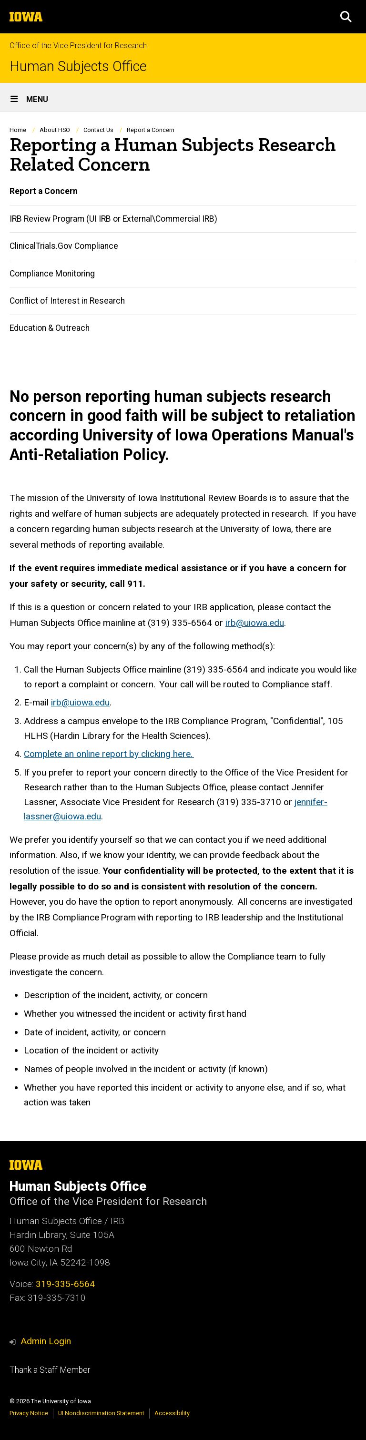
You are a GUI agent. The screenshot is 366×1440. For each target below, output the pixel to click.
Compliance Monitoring (52, 273)
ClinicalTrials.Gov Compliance (64, 246)
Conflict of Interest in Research (67, 301)
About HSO (55, 129)
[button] (346, 16)
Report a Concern (44, 191)
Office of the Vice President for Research (78, 45)
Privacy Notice (29, 1413)
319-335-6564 (65, 1283)
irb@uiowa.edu (254, 622)
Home (18, 129)
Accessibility (172, 1413)
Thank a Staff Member (50, 1370)
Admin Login (45, 1341)
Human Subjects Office (78, 66)
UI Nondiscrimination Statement (101, 1413)
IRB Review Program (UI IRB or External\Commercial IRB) (113, 219)
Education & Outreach (50, 328)
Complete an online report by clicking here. (109, 754)
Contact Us (98, 129)
